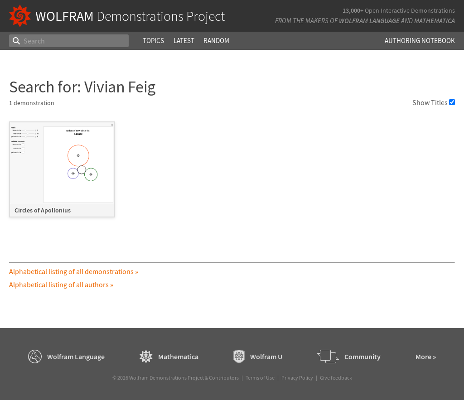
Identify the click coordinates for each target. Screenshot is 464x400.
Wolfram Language (369, 20)
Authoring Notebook (420, 40)
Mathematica (434, 20)
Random (216, 40)
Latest (184, 40)
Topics (153, 40)
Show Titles (433, 102)
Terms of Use (260, 377)
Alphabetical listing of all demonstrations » (73, 271)
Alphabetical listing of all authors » (61, 284)
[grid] (231, 173)
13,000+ (353, 10)
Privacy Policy (297, 377)
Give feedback (336, 377)
